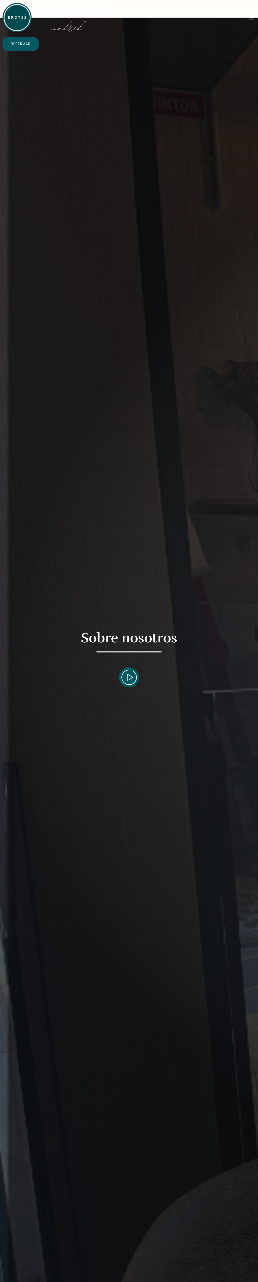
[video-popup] (129, 677)
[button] (251, 18)
